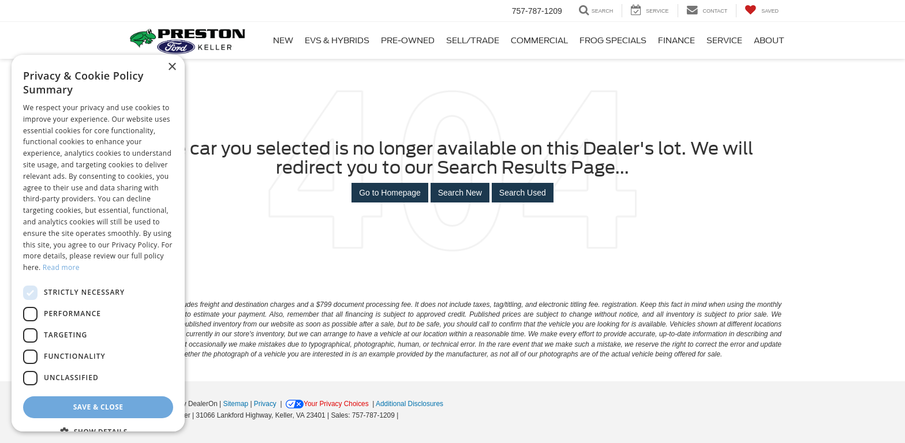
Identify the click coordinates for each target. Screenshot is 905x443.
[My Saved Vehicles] (761, 10)
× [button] (171, 67)
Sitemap (235, 404)
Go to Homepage (390, 192)
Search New (460, 192)
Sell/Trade (472, 40)
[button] (98, 431)
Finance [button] (676, 40)
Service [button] (724, 40)
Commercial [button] (539, 40)
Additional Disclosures (409, 404)
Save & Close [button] (98, 407)
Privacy (265, 404)
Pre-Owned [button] (408, 40)
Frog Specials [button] (612, 40)
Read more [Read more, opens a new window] (61, 267)
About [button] (769, 40)
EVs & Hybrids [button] (337, 40)
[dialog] (98, 243)
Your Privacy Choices (327, 404)
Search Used (522, 192)
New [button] (283, 40)
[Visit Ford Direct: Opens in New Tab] (403, 415)
